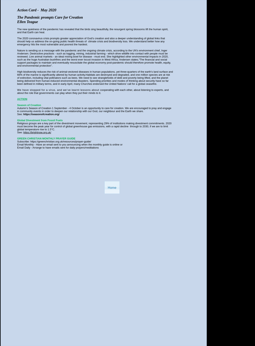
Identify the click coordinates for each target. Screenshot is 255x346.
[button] (112, 187)
